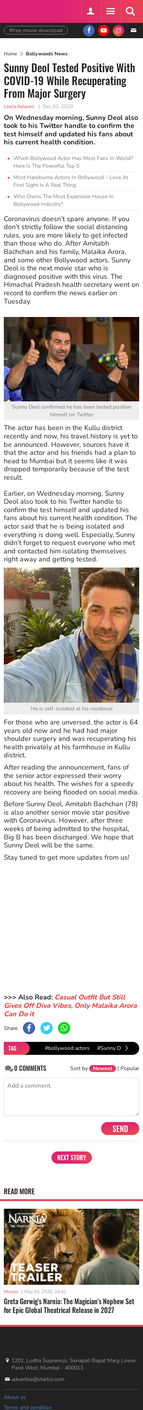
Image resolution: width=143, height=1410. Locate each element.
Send (120, 1128)
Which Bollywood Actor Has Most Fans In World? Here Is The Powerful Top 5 (73, 162)
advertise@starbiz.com (37, 1379)
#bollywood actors (67, 1048)
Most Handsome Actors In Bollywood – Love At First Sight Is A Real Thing (70, 181)
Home (10, 53)
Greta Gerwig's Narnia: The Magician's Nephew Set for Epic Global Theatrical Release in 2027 (69, 1305)
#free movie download (36, 30)
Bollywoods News (46, 53)
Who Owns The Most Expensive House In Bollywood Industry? (63, 200)
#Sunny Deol (112, 1048)
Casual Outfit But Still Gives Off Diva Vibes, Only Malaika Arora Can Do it (70, 1005)
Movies (11, 1292)
